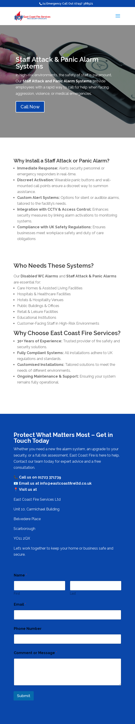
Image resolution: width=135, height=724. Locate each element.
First (17, 593)
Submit (23, 695)
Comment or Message (35, 653)
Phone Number (28, 628)
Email (20, 604)
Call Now (30, 107)
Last (73, 593)
